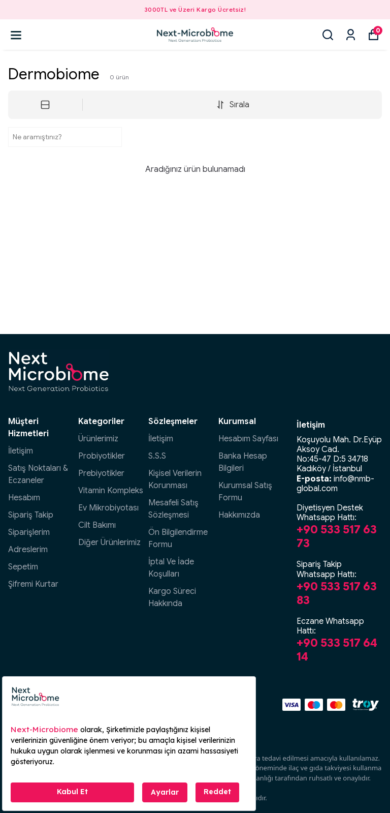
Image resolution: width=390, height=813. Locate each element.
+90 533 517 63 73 (337, 536)
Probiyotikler (101, 456)
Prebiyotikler (101, 473)
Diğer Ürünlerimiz (109, 542)
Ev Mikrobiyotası (108, 508)
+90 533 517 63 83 (337, 593)
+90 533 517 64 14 (337, 650)
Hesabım (24, 498)
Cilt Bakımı (97, 525)
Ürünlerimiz (98, 439)
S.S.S (157, 456)
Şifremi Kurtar (33, 584)
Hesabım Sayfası (248, 439)
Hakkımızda (239, 515)
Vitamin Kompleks (110, 491)
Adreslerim (28, 550)
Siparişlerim (29, 532)
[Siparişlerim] (350, 34)
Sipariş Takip (30, 515)
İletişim (20, 451)
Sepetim (23, 567)
